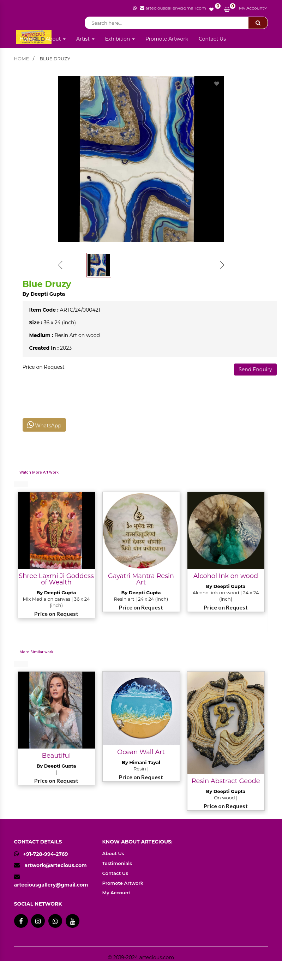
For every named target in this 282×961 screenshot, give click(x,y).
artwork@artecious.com (55, 865)
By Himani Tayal (141, 762)
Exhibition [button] (120, 39)
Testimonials (117, 863)
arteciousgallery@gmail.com (51, 885)
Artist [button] (85, 39)
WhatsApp (44, 425)
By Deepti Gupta (44, 294)
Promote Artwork (166, 39)
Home (27, 39)
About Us (113, 853)
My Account (253, 8)
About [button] (56, 39)
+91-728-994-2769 (41, 854)
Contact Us (212, 39)
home (21, 58)
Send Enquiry (255, 369)
